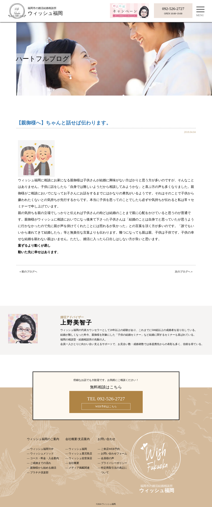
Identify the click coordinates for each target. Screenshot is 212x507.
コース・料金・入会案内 (44, 458)
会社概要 (74, 463)
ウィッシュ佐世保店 (80, 458)
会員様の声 (107, 458)
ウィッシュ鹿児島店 (80, 453)
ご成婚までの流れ (40, 463)
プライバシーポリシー (114, 463)
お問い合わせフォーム (114, 453)
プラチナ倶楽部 (39, 472)
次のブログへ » (183, 271)
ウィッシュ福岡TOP (41, 449)
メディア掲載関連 (79, 467)
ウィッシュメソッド (42, 453)
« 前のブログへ (28, 271)
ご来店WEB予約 (110, 449)
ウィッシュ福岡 (78, 449)
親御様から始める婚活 (43, 467)
